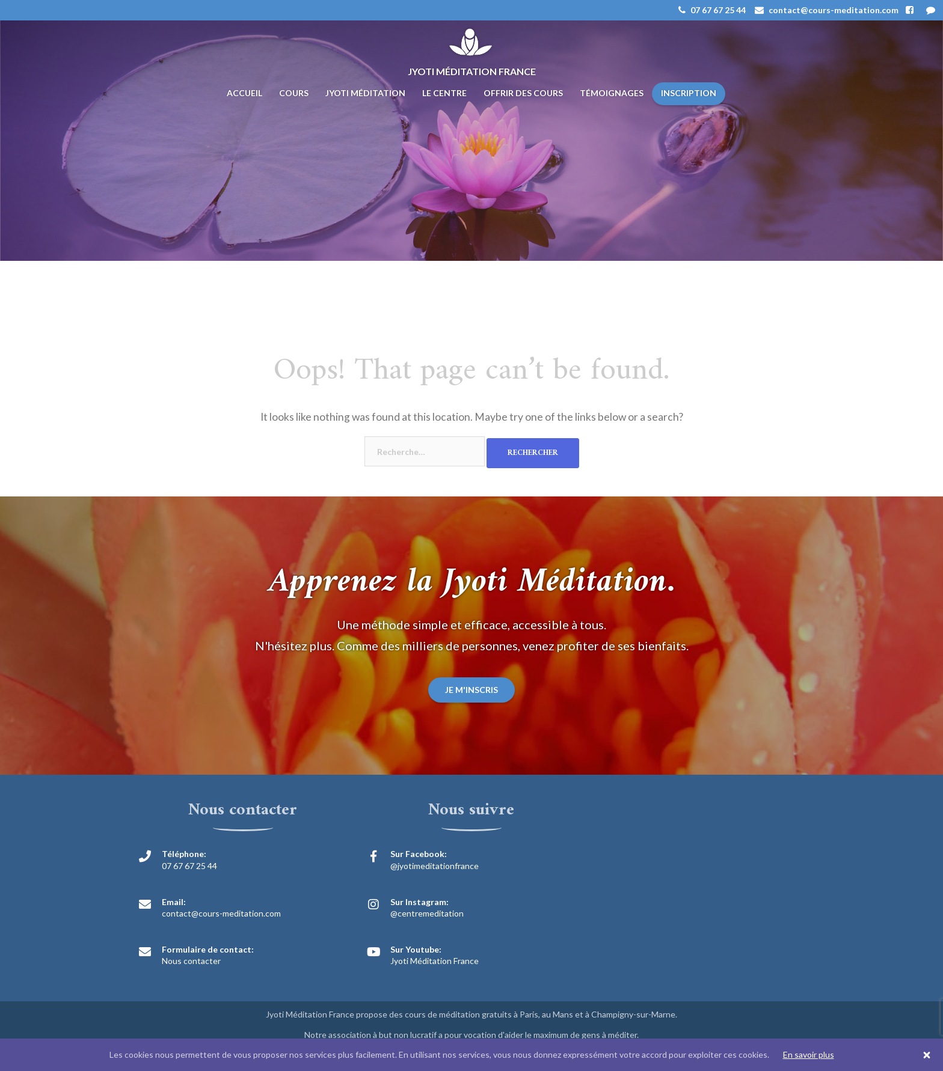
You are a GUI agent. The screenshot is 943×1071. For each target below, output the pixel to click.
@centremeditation (427, 913)
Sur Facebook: (418, 854)
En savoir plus (808, 1054)
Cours (294, 93)
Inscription (688, 93)
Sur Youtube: (415, 949)
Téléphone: (184, 854)
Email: (174, 902)
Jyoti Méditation (365, 93)
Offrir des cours (523, 93)
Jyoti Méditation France (434, 961)
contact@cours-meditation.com (221, 913)
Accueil (244, 93)
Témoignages (612, 93)
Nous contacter (191, 961)
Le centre (444, 93)
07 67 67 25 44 (189, 866)
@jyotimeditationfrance (434, 866)
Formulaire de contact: (208, 949)
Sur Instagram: (419, 902)
